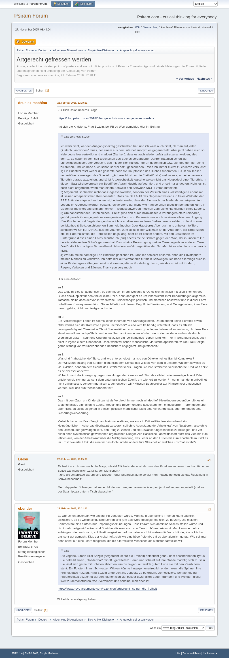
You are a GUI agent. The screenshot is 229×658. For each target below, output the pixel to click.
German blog (150, 27)
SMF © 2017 (31, 653)
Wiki (137, 27)
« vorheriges (185, 78)
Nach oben (23, 610)
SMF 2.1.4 (17, 653)
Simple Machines (49, 653)
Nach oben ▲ (210, 653)
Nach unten (24, 90)
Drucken (206, 90)
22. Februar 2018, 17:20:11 (72, 102)
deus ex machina (32, 103)
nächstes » (204, 78)
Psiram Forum (31, 16)
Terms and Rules (191, 653)
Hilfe (178, 653)
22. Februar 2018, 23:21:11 (72, 508)
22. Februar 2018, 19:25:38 (72, 459)
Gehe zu (155, 627)
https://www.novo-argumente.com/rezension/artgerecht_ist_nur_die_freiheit (107, 588)
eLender (25, 508)
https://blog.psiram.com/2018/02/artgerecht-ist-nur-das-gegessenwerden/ (106, 118)
